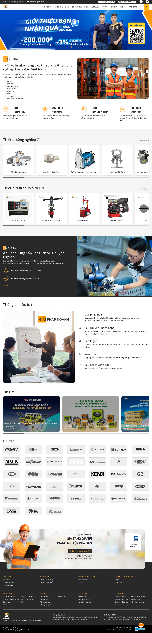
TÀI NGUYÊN (7, 594)
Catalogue (91, 341)
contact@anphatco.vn (82, 619)
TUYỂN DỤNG (82, 594)
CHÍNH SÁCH (120, 594)
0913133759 (117, 619)
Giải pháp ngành (95, 314)
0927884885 (67, 619)
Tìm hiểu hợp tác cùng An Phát (80, 551)
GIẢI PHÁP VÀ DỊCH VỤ (86, 577)
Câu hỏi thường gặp (97, 364)
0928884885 (57, 619)
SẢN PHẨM (44, 577)
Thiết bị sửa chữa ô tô (127, 2)
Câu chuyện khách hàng (99, 328)
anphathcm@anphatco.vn (133, 619)
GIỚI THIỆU (7, 577)
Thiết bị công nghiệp (106, 2)
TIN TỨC (43, 594)
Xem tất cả (144, 141)
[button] (69, 47)
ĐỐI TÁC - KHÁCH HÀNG (124, 577)
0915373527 (108, 619)
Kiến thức (90, 354)
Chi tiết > (6, 286)
